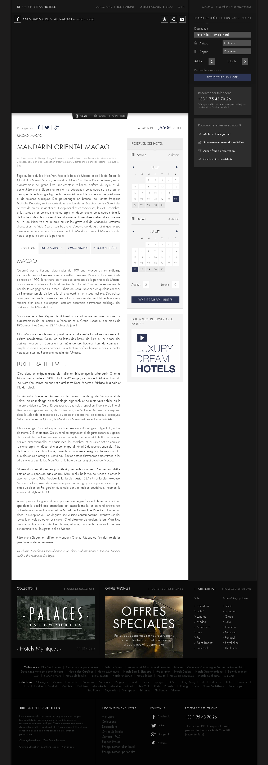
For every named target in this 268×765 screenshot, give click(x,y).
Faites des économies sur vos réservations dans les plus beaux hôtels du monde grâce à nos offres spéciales (144, 640)
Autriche (73, 682)
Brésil (228, 606)
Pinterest (158, 743)
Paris (199, 632)
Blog (169, 6)
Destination (201, 28)
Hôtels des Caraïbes (81, 671)
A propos (108, 716)
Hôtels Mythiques (108, 671)
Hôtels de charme (209, 676)
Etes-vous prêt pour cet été (82, 667)
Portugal (230, 637)
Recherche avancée (206, 70)
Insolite (161, 676)
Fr (183, 7)
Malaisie (67, 686)
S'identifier (222, 7)
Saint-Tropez (205, 642)
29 (148, 205)
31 (162, 205)
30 (155, 205)
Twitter (157, 725)
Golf (36, 676)
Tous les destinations (237, 589)
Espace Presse (111, 741)
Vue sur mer (163, 671)
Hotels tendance (122, 676)
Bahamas (88, 682)
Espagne (230, 611)
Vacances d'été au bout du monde (149, 667)
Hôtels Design (182, 671)
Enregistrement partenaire (118, 751)
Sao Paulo (203, 648)
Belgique (120, 682)
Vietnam (176, 690)
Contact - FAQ (111, 736)
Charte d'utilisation (29, 746)
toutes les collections (80, 589)
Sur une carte (230, 17)
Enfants (165, 284)
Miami (129, 686)
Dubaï (200, 611)
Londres (201, 616)
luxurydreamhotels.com (31, 716)
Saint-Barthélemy (213, 686)
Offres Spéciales (113, 731)
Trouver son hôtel (206, 17)
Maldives (82, 686)
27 (135, 205)
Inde (202, 682)
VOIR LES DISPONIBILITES (155, 299)
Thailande (231, 648)
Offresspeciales (144, 617)
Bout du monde (237, 671)
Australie (58, 682)
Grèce (229, 616)
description (27, 248)
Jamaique (231, 627)
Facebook (160, 716)
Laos (26, 686)
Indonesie (216, 682)
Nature (178, 667)
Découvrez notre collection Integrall (42, 671)
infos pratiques (51, 248)
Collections (109, 721)
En (179, 7)
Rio (198, 637)
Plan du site (68, 746)
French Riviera (52, 676)
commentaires (78, 248)
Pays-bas (169, 686)
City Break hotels (51, 667)
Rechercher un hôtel (223, 77)
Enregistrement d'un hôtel (118, 746)
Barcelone (203, 606)
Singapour (128, 690)
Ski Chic (229, 676)
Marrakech (203, 627)
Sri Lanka (145, 690)
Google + (159, 734)
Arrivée (141, 155)
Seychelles (231, 642)
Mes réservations (241, 7)
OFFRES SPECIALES (150, 6)
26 (175, 199)
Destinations (109, 726)
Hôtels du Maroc (112, 667)
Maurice (230, 632)
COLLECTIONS (104, 6)
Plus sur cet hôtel (105, 248)
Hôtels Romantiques (182, 676)
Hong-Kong (188, 682)
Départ (141, 219)
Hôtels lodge (144, 676)
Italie (228, 622)
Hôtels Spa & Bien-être (137, 671)
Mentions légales (50, 746)
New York (143, 686)
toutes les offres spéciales (167, 589)
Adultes (135, 284)
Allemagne (42, 682)
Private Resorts (99, 676)
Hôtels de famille (76, 676)
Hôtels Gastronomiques (209, 671)
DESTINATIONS (125, 6)
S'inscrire (207, 7)
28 (141, 205)
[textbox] (222, 35)
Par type (246, 17)
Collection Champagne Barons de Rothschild (214, 667)
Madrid (201, 622)
